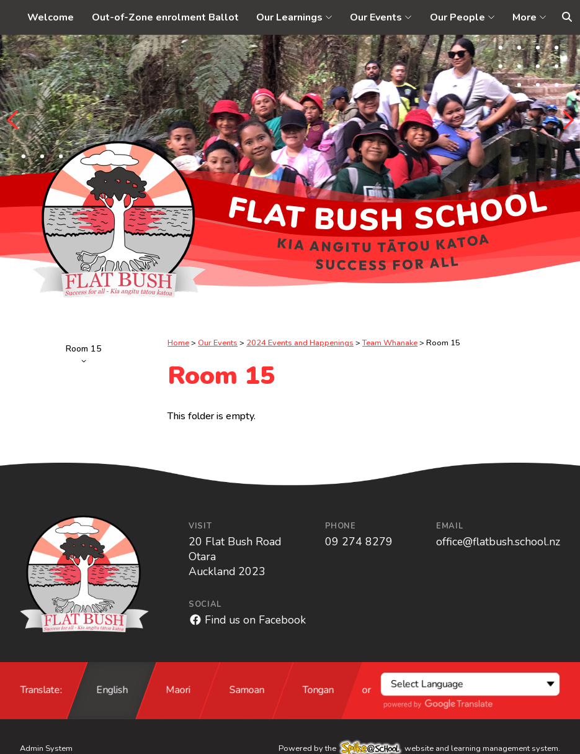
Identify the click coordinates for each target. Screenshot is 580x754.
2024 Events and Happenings (300, 342)
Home (178, 342)
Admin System (46, 748)
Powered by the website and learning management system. (419, 748)
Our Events (218, 342)
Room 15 (84, 352)
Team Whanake (389, 342)
